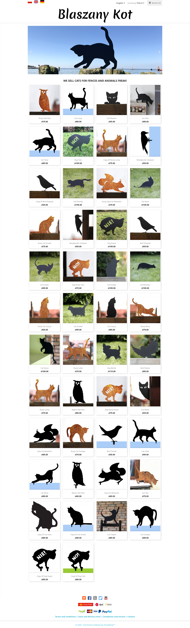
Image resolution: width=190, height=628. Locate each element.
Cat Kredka (111, 285)
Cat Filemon (111, 118)
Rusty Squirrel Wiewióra (111, 201)
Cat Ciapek (111, 534)
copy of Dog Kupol (44, 576)
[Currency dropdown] (141, 3)
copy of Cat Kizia (44, 534)
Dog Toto (78, 160)
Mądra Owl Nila (78, 409)
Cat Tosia (44, 160)
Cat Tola (145, 118)
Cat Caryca (111, 326)
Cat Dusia (44, 368)
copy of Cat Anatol (78, 534)
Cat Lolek (145, 451)
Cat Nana (145, 201)
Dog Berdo (111, 368)
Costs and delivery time (89, 616)
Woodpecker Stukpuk (145, 160)
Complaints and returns (114, 616)
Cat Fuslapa (145, 534)
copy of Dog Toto (78, 576)
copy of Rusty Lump (111, 160)
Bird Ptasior (145, 368)
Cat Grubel (78, 326)
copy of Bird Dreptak (44, 201)
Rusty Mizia (145, 326)
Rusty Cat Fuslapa (78, 451)
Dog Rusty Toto (78, 285)
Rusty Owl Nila (45, 118)
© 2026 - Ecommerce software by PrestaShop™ (95, 625)
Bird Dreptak (145, 243)
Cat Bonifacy (145, 285)
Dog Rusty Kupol (111, 409)
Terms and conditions (65, 616)
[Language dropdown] (121, 3)
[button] (38, 51)
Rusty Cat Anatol (44, 243)
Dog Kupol (111, 243)
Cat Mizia (44, 493)
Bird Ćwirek (111, 451)
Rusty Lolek (78, 368)
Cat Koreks (44, 285)
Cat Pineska (78, 201)
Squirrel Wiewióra (44, 451)
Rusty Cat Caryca (44, 326)
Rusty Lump (44, 409)
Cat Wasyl (145, 409)
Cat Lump (78, 118)
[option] (95, 50)
